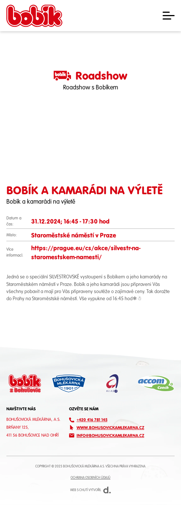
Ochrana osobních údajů (90, 477)
